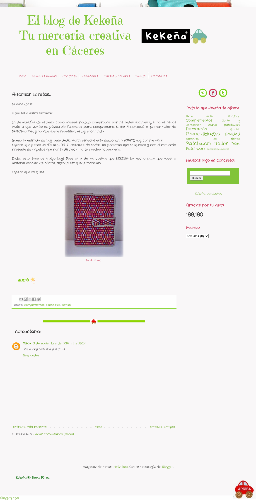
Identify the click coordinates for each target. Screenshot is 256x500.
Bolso (210, 116)
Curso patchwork (224, 125)
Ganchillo (235, 129)
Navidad (232, 134)
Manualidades (203, 134)
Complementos (34, 305)
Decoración (196, 129)
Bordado (234, 116)
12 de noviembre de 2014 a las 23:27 (58, 343)
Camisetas (159, 76)
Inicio (22, 76)
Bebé (189, 116)
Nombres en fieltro (213, 139)
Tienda (141, 76)
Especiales (90, 76)
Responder (31, 355)
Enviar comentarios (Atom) (54, 434)
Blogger (167, 467)
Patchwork (199, 143)
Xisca (27, 343)
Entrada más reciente (30, 427)
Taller (221, 143)
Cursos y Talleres (117, 76)
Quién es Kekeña (44, 76)
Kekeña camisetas (208, 194)
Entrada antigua (162, 427)
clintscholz (120, 467)
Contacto (70, 76)
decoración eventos (218, 149)
